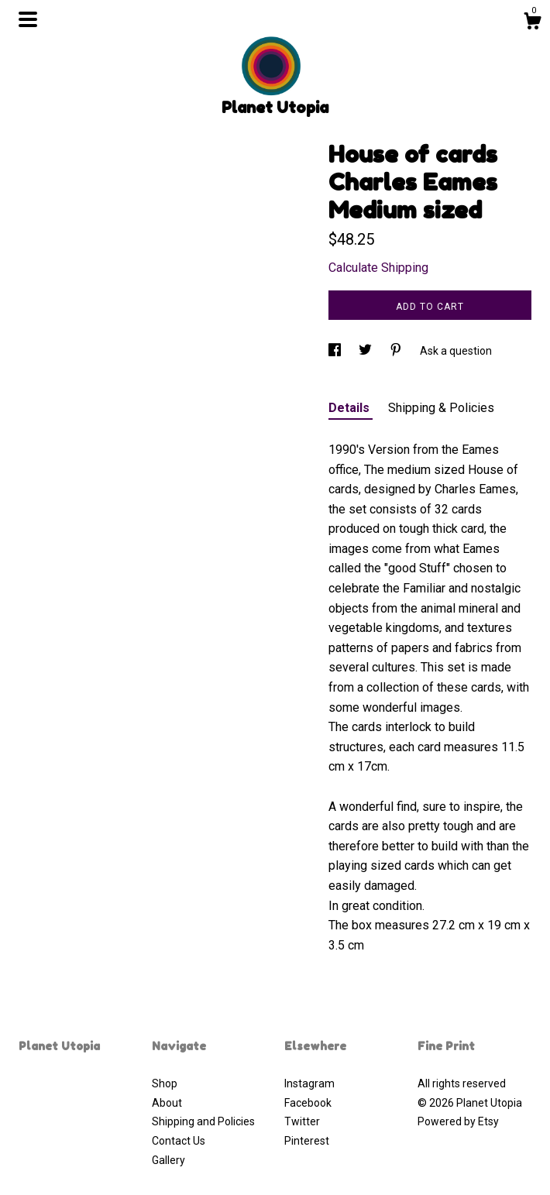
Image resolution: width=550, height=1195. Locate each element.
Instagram (309, 1083)
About (167, 1103)
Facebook (308, 1103)
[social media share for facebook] (335, 351)
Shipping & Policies (441, 407)
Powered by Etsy (458, 1121)
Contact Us (178, 1141)
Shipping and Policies (203, 1121)
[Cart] (532, 23)
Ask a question (456, 351)
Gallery (168, 1160)
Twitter (302, 1121)
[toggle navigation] (28, 19)
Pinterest (306, 1141)
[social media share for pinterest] (397, 351)
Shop (164, 1083)
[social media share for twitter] (366, 351)
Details (350, 407)
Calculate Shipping (378, 267)
